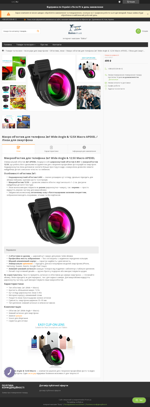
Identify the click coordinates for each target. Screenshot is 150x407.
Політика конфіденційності (96, 404)
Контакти (57, 45)
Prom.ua (88, 400)
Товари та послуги (25, 45)
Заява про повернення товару (15, 392)
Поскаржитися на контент (74, 404)
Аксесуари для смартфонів (36, 51)
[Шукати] (38, 31)
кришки (19, 315)
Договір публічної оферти (50, 390)
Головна (8, 45)
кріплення (28, 263)
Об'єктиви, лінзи (57, 51)
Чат (139, 400)
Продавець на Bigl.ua (75, 402)
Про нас (44, 45)
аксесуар (32, 373)
